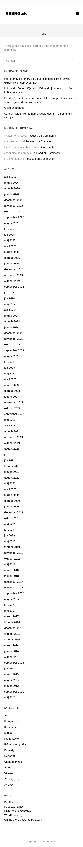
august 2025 (11, 223)
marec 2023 (11, 385)
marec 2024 (11, 315)
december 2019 (13, 512)
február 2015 (12, 639)
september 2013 (14, 662)
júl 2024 (9, 292)
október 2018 (12, 558)
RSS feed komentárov (17, 811)
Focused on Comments (42, 135)
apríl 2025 (10, 246)
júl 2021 (9, 454)
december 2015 (13, 628)
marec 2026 (11, 182)
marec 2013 (11, 674)
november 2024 (13, 275)
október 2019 (12, 518)
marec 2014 (11, 645)
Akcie (7, 715)
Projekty (9, 750)
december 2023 (13, 333)
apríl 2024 (10, 309)
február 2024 (12, 321)
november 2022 (13, 402)
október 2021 (12, 443)
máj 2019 (10, 541)
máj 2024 (10, 304)
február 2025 (12, 257)
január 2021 (11, 471)
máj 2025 (10, 240)
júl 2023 (9, 362)
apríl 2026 (10, 176)
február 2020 (12, 500)
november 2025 (13, 205)
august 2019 (11, 523)
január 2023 (11, 396)
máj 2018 (10, 564)
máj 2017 (10, 610)
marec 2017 (11, 616)
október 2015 (12, 633)
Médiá (8, 732)
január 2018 (11, 576)
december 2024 (13, 269)
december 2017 (13, 581)
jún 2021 (9, 460)
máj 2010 (10, 697)
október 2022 (12, 408)
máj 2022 (10, 419)
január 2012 (11, 685)
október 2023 (12, 344)
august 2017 (11, 599)
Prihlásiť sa (11, 802)
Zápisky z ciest (13, 779)
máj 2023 (10, 373)
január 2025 (11, 263)
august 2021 (11, 448)
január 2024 (11, 327)
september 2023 (14, 350)
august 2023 (11, 356)
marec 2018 (11, 570)
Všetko (8, 773)
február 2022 (12, 431)
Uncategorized (13, 761)
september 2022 (14, 414)
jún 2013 (9, 668)
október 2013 (12, 657)
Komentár (10, 727)
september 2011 (14, 691)
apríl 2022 (10, 425)
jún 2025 (9, 234)
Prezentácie (11, 738)
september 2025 (14, 217)
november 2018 (13, 552)
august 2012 (11, 680)
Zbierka (9, 785)
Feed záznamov (14, 806)
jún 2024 (9, 298)
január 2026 (11, 194)
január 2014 (11, 651)
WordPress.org (13, 815)
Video (7, 767)
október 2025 (12, 211)
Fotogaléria (11, 721)
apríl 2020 (10, 489)
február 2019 (12, 547)
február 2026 (12, 188)
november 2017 (13, 587)
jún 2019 (9, 535)
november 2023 (13, 338)
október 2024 (12, 281)
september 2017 (14, 593)
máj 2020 (10, 483)
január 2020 (11, 506)
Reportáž (9, 756)
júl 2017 (9, 604)
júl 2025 (9, 228)
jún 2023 (9, 367)
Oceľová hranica (14, 107)
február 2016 (12, 622)
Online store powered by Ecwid (23, 819)
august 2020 (11, 477)
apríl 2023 (10, 379)
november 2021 (13, 437)
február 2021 (12, 466)
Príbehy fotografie (15, 744)
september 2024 (14, 286)
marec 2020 (11, 495)
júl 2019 (9, 529)
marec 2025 (11, 252)
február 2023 (12, 390)
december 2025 (13, 200)
